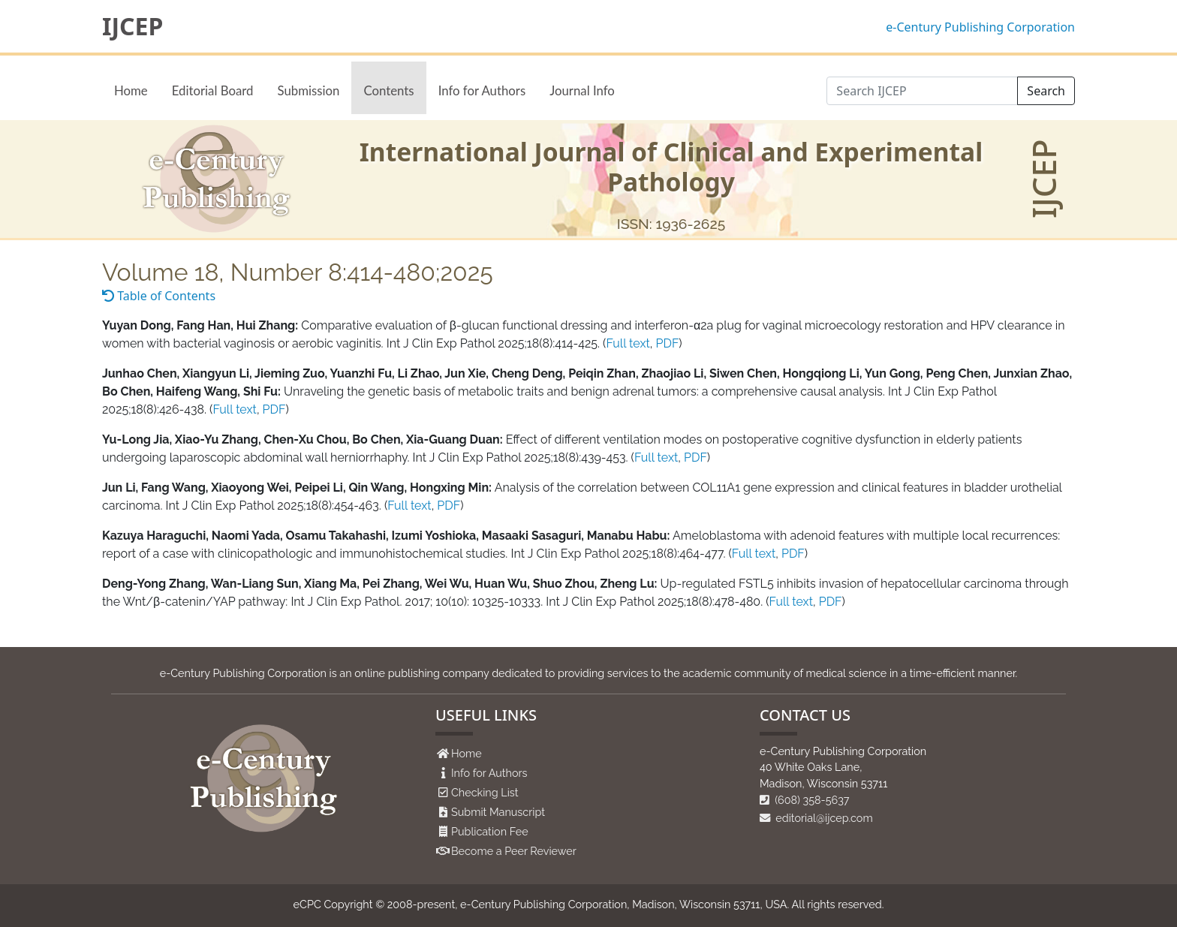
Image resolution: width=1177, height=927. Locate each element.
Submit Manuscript (498, 811)
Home (131, 90)
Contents (388, 90)
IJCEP (132, 26)
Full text (627, 343)
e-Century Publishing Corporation (980, 27)
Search (1046, 91)
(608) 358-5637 (805, 799)
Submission (308, 90)
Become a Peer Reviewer (513, 850)
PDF (667, 343)
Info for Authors (482, 90)
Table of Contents (158, 295)
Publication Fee (489, 831)
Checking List (485, 792)
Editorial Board (213, 90)
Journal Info (582, 90)
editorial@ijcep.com (816, 817)
